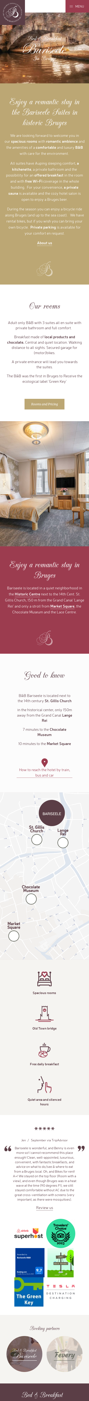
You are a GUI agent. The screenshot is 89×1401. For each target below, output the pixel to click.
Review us (44, 1207)
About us (44, 242)
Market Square (62, 606)
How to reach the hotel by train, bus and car (44, 772)
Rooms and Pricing (44, 404)
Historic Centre (27, 593)
